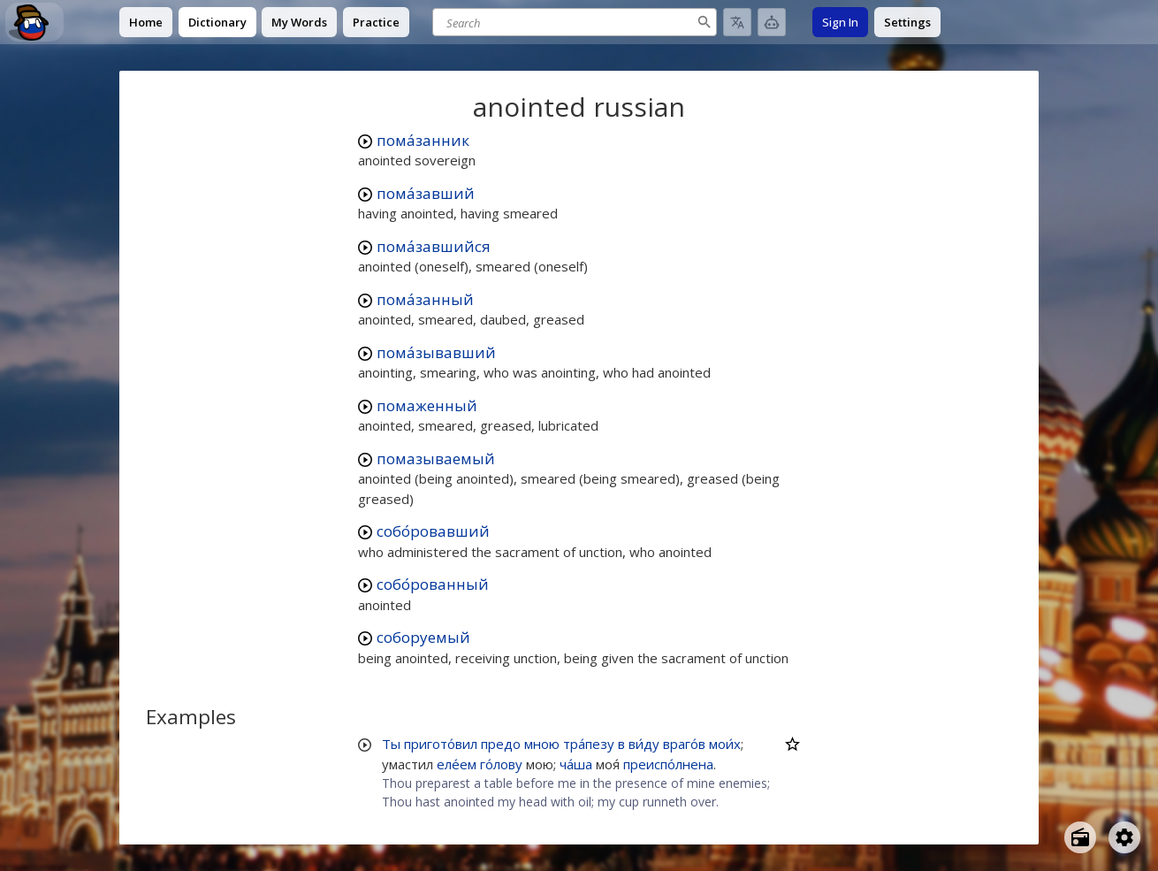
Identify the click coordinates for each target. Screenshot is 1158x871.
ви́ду (644, 744)
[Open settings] (1124, 837)
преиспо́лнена (668, 764)
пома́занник (423, 140)
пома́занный (425, 299)
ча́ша (576, 764)
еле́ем (456, 764)
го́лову (501, 764)
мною (542, 744)
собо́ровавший (433, 531)
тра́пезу (588, 744)
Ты (391, 744)
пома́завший (426, 193)
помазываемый (436, 458)
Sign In (840, 22)
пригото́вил (440, 744)
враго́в (684, 744)
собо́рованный (433, 584)
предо (501, 744)
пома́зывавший (436, 352)
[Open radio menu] (1080, 837)
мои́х (725, 744)
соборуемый (423, 637)
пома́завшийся (434, 246)
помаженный (427, 405)
